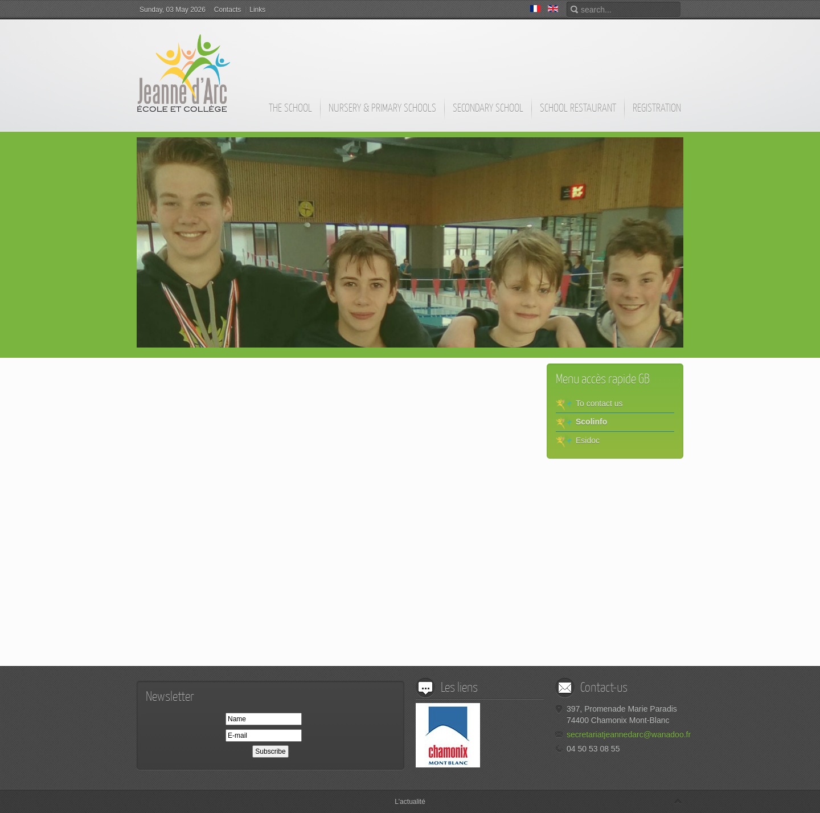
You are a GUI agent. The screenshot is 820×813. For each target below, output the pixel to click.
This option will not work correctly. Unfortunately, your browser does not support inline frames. (336, 505)
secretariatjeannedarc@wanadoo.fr (629, 734)
